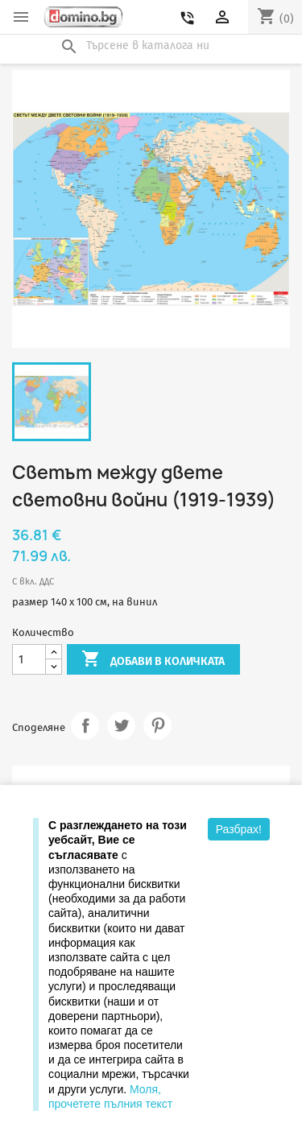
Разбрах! (239, 829)
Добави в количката (153, 660)
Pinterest (157, 726)
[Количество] (29, 659)
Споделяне (85, 726)
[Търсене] (151, 46)
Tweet (121, 726)
